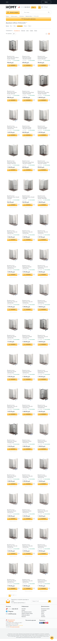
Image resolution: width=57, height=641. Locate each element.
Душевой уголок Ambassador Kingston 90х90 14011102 (42, 57)
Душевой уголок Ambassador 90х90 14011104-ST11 (26, 513)
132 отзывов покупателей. (14, 628)
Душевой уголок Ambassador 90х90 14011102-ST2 (26, 268)
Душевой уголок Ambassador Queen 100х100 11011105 (26, 57)
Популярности (17, 30)
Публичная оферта (26, 617)
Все (11, 26)
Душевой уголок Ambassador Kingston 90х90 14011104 (12, 92)
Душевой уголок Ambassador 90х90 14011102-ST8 (11, 338)
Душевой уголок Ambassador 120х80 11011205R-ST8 (42, 408)
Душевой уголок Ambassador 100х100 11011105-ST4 (27, 303)
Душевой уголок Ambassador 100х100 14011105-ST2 (27, 583)
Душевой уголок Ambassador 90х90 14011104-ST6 (42, 303)
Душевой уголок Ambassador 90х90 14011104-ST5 (11, 513)
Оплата (23, 612)
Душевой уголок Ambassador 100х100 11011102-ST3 (27, 548)
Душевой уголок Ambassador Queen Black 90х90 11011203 (13, 57)
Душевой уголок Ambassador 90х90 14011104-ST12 (11, 373)
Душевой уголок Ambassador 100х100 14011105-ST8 (43, 513)
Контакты (43, 618)
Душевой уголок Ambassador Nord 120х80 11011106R (28, 198)
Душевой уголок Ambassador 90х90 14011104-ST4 (11, 478)
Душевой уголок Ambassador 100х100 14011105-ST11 (43, 373)
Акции (42, 615)
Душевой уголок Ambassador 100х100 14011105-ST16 (27, 408)
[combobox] (14, 34)
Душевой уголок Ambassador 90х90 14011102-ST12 (42, 583)
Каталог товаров (12, 12)
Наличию (23, 30)
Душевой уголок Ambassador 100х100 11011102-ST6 (12, 548)
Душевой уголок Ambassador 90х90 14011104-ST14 (11, 268)
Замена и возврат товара (27, 615)
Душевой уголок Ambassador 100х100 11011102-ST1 (43, 233)
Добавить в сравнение (13, 67)
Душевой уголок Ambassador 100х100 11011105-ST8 (27, 233)
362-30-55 (25, 7)
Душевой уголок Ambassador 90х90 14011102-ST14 (11, 583)
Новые (35, 30)
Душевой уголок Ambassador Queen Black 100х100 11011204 (43, 162)
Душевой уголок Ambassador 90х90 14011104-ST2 (42, 548)
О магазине (43, 612)
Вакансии (24, 618)
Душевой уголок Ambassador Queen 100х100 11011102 (26, 127)
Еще (33, 7)
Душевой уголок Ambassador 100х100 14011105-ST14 (12, 408)
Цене (27, 30)
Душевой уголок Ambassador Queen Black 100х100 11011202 (28, 162)
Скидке (31, 30)
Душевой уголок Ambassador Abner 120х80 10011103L (11, 162)
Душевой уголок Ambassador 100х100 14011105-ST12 (12, 127)
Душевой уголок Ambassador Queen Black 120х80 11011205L (28, 92)
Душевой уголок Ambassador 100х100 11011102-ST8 (27, 478)
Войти (46, 2)
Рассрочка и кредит (45, 610)
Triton (15, 26)
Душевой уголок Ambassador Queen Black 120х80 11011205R (43, 92)
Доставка (24, 610)
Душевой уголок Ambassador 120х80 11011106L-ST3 (27, 338)
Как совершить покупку (27, 614)
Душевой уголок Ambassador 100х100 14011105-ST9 (12, 303)
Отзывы (43, 617)
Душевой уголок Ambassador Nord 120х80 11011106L (13, 198)
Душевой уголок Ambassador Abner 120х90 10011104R (42, 198)
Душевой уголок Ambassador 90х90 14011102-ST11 (26, 373)
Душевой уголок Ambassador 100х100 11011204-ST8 (43, 338)
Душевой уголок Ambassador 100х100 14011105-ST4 (43, 268)
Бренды (42, 614)
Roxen (30, 26)
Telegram (10, 613)
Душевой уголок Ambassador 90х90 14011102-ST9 (42, 478)
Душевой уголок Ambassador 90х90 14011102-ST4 (26, 443)
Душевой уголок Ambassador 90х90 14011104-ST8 (42, 443)
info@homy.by (12, 616)
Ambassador (20, 26)
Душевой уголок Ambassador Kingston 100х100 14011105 (42, 127)
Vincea (25, 26)
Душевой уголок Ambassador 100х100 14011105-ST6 (12, 233)
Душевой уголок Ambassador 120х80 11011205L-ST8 (12, 443)
